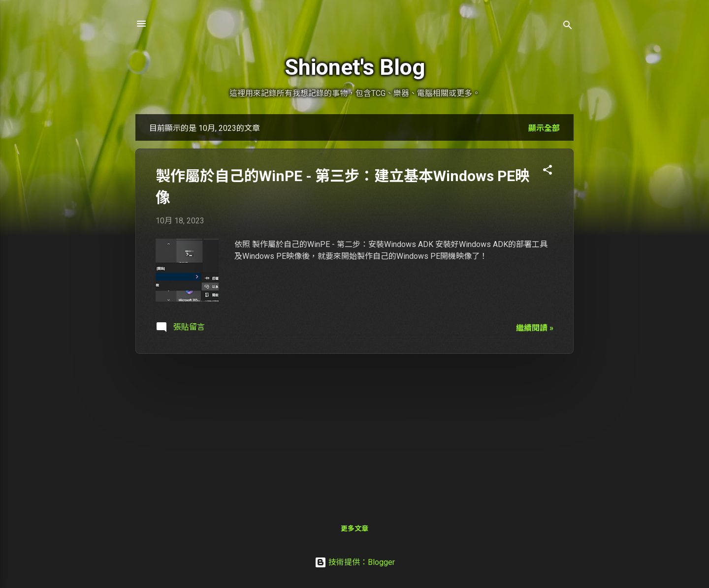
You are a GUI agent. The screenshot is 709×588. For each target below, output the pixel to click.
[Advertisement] (354, 430)
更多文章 (354, 528)
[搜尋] (568, 27)
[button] (547, 171)
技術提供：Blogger (355, 562)
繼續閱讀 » (534, 328)
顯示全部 (544, 128)
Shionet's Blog (355, 67)
